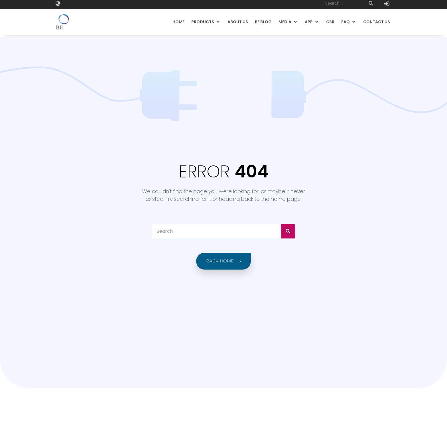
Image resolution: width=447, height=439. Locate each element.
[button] (206, 18)
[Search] (288, 231)
